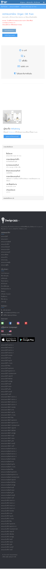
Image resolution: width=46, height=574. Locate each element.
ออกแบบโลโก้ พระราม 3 (7, 348)
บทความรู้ (3, 302)
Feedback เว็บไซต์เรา (6, 335)
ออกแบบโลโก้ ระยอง (6, 386)
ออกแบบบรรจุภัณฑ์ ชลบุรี (7, 488)
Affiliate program (6, 294)
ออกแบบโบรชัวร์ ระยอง (7, 542)
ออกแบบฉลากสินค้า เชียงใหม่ (8, 431)
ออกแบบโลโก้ (4, 237)
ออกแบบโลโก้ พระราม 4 (7, 350)
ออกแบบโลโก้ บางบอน (6, 363)
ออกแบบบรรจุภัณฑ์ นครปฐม (8, 485)
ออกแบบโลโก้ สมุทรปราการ (8, 371)
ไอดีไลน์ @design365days (10, 315)
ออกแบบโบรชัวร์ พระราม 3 (8, 503)
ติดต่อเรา (3, 291)
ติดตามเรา (4, 318)
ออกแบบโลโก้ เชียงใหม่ (7, 379)
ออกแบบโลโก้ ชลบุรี (6, 384)
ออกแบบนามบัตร (5, 249)
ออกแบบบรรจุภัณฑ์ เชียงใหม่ (8, 482)
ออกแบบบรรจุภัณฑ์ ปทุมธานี (8, 480)
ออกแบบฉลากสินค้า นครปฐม (8, 433)
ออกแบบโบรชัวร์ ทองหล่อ (7, 511)
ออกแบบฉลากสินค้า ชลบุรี (7, 436)
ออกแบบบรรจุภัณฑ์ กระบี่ (7, 498)
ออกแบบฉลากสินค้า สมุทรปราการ (9, 423)
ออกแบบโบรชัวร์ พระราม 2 (8, 500)
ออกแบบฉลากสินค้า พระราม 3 (9, 399)
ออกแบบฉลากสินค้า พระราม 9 (9, 405)
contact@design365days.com (11, 313)
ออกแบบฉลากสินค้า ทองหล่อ (8, 407)
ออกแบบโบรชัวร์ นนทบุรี (7, 547)
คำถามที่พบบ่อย (5, 286)
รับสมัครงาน (4, 297)
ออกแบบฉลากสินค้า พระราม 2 (9, 397)
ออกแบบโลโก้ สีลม (5, 366)
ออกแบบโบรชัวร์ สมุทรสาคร (8, 524)
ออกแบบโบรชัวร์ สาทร (6, 513)
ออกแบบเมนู (4, 260)
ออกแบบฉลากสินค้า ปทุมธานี (8, 428)
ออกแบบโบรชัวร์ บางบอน (7, 519)
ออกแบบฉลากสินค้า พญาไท (8, 412)
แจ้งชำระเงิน (4, 278)
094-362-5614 (6, 310)
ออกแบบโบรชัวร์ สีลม (6, 521)
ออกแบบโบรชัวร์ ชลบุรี (6, 539)
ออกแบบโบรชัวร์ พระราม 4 (8, 506)
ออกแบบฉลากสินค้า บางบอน (8, 415)
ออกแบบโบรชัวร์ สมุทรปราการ (8, 526)
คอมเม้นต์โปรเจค (9, 198)
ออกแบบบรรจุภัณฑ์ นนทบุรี (8, 495)
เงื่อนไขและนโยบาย (6, 289)
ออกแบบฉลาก (4, 239)
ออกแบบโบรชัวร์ (5, 244)
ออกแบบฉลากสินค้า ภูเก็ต (7, 441)
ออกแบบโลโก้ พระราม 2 (7, 345)
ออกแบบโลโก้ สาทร (6, 358)
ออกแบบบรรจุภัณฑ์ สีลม (7, 469)
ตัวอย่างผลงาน (4, 281)
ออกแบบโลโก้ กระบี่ (6, 394)
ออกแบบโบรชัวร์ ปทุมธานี (7, 532)
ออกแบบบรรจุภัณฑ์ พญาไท (8, 464)
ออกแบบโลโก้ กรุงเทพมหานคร (8, 374)
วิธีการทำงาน (4, 299)
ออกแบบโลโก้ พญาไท (6, 361)
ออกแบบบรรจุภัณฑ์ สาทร (7, 462)
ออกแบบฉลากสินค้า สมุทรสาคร (9, 420)
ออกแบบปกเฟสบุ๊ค (5, 262)
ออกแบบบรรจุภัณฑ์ (14, 7)
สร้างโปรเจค (4, 284)
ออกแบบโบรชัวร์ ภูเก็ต (6, 545)
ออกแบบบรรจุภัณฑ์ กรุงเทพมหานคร (10, 477)
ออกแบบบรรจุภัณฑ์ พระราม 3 (9, 451)
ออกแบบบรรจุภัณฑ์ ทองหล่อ (8, 459)
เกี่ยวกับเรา (4, 269)
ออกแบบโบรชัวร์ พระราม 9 (8, 508)
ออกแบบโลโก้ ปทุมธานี (7, 376)
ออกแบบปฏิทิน (5, 265)
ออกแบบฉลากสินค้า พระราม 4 (9, 402)
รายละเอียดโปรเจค (8, 147)
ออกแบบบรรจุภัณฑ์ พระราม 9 (9, 456)
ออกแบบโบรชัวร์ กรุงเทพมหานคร (9, 529)
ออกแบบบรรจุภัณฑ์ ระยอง (7, 490)
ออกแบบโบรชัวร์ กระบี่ (6, 550)
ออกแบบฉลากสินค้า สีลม (7, 418)
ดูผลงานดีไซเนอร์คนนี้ (12, 136)
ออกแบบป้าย (4, 257)
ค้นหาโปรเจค (4, 7)
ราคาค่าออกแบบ (5, 273)
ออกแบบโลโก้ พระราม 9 (7, 353)
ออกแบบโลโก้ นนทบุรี (6, 392)
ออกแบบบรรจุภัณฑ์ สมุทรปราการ (9, 475)
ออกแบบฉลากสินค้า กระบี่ (7, 446)
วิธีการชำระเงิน (5, 276)
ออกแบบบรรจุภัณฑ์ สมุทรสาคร (9, 472)
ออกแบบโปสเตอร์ (5, 247)
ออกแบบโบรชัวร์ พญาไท (7, 516)
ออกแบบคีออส (4, 255)
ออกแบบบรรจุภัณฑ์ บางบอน (8, 467)
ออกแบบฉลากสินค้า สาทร (7, 410)
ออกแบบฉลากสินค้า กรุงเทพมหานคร (10, 425)
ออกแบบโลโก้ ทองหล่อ (6, 355)
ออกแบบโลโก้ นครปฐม (6, 381)
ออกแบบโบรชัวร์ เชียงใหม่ (7, 534)
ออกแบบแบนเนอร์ (5, 252)
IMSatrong (15, 128)
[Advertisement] (16, 96)
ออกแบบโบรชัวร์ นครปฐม (7, 537)
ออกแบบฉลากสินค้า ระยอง (8, 438)
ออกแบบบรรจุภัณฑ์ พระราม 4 (9, 454)
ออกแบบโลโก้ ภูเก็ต (6, 389)
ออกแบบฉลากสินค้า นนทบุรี (8, 443)
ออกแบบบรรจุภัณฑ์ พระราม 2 (9, 449)
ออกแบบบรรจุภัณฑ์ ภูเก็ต (7, 493)
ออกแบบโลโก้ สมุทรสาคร (7, 368)
